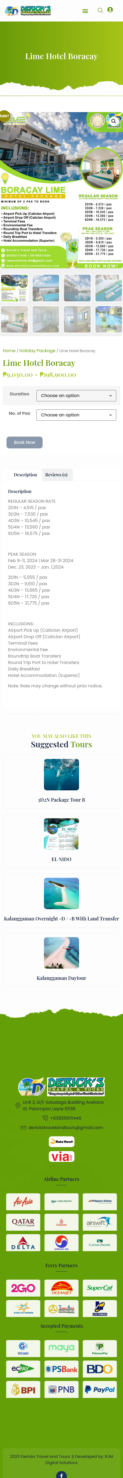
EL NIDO (61, 859)
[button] (85, 10)
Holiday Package (37, 351)
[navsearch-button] (100, 10)
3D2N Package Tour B (61, 800)
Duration (19, 394)
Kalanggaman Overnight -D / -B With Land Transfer (61, 918)
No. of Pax (19, 413)
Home (9, 351)
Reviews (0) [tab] (56, 474)
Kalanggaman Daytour (61, 978)
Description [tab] (25, 474)
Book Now (24, 442)
